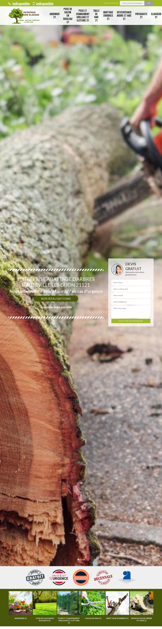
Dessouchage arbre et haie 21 (124, 15)
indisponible (19, 3)
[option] (20, 605)
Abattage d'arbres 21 (108, 15)
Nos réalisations (56, 298)
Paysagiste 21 (141, 15)
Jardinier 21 (55, 15)
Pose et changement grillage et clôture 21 (83, 15)
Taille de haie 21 (96, 15)
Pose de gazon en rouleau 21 (67, 15)
